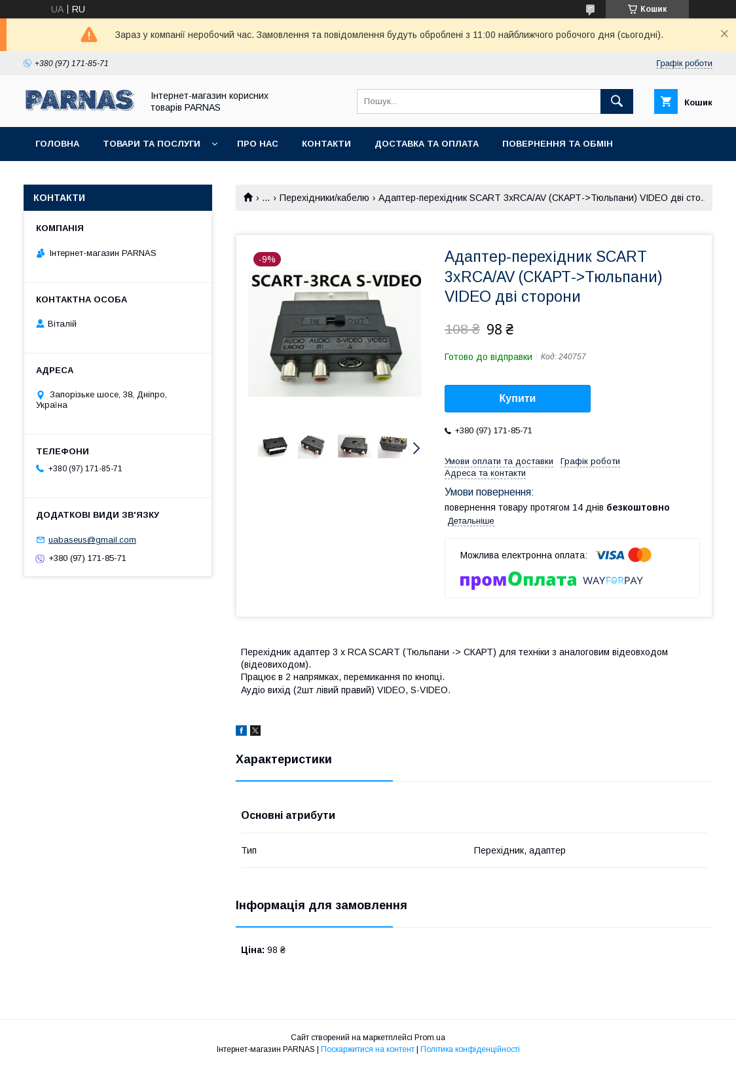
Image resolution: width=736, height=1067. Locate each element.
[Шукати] (616, 101)
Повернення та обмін (557, 144)
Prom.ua (429, 1037)
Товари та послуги (151, 144)
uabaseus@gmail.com (92, 540)
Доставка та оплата (427, 144)
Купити (518, 398)
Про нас (257, 144)
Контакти (326, 144)
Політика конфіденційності (470, 1049)
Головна (57, 144)
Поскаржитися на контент (367, 1049)
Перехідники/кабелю (324, 197)
